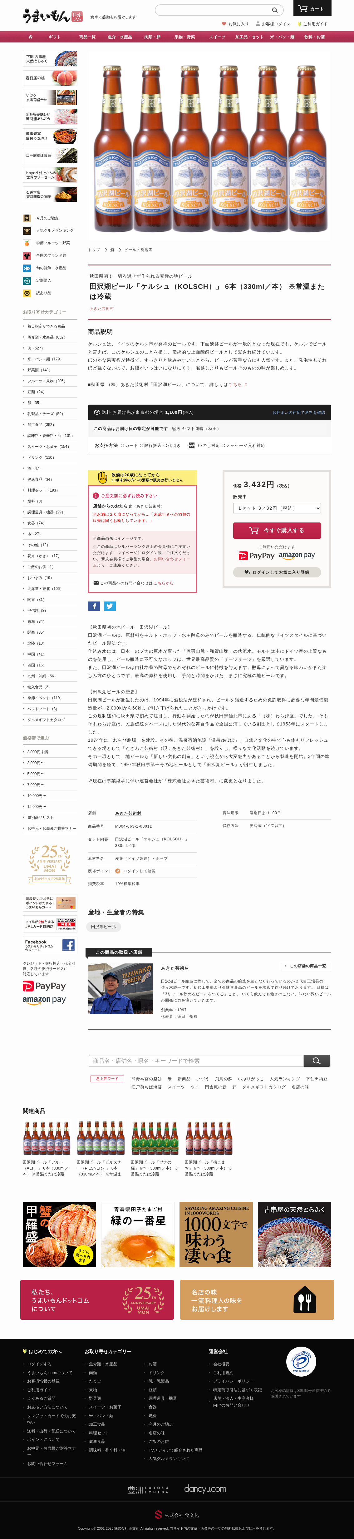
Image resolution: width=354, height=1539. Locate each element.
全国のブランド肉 (51, 255)
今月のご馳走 (47, 218)
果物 (93, 1390)
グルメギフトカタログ (264, 1087)
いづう (202, 1078)
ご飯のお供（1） (41, 567)
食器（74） (37, 523)
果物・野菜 (185, 37)
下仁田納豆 (317, 1078)
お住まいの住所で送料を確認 (299, 412)
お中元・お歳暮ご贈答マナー (51, 828)
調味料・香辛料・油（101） (51, 435)
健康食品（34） (40, 479)
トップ (94, 250)
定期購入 (43, 280)
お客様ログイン (276, 24)
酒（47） (35, 468)
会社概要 (221, 1364)
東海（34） (37, 621)
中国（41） (37, 654)
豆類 (153, 1390)
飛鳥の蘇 (224, 1078)
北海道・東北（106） (45, 588)
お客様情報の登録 (43, 1381)
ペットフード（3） (43, 709)
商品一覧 (87, 37)
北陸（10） (37, 643)
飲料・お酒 (314, 37)
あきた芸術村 (102, 308)
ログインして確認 (139, 871)
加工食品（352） (41, 425)
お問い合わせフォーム (47, 1463)
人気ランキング (285, 1078)
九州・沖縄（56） (42, 676)
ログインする (39, 1364)
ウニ (195, 1087)
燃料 (153, 1415)
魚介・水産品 (120, 37)
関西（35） (37, 632)
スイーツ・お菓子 (105, 1407)
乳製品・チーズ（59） (46, 414)
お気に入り (239, 24)
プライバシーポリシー (233, 1381)
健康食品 (97, 1441)
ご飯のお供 (159, 1441)
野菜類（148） (39, 370)
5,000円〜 (35, 774)
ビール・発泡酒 (138, 250)
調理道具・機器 (163, 1398)
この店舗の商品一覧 (308, 966)
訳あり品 (43, 293)
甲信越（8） (37, 610)
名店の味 (300, 1087)
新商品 (184, 1078)
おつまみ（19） (40, 578)
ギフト (55, 37)
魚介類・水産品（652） (47, 337)
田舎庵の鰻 (216, 1087)
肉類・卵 (152, 37)
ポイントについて (43, 1439)
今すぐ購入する (276, 530)
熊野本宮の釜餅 (146, 1078)
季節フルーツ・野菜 (53, 243)
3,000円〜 (35, 763)
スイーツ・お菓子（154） (49, 446)
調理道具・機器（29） (46, 512)
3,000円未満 (37, 752)
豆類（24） (37, 392)
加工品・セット (249, 37)
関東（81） (37, 599)
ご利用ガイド (315, 24)
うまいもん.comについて (49, 1372)
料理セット (99, 1433)
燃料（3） (36, 501)
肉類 (93, 1372)
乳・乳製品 (159, 1381)
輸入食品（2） (39, 687)
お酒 (153, 1364)
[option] (50, 1148)
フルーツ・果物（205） (47, 381)
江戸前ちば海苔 (146, 1087)
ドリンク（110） (41, 457)
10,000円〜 (37, 796)
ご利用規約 (223, 1372)
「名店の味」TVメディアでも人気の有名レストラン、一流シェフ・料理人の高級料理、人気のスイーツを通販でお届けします (257, 1300)
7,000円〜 (35, 785)
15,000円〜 (37, 806)
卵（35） (35, 403)
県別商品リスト (40, 817)
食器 (153, 1407)
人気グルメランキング (55, 230)
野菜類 (95, 1398)
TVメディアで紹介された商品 (176, 1450)
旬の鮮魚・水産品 (51, 268)
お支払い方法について (47, 1407)
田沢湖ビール (103, 926)
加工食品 (97, 1424)
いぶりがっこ (251, 1078)
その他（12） (38, 545)
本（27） (35, 534)
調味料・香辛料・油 (107, 1450)
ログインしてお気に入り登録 (276, 572)
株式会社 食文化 (182, 1515)
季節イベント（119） (45, 698)
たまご (95, 1381)
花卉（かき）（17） (44, 556)
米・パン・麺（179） (45, 359)
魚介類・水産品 (103, 1364)
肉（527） (36, 348)
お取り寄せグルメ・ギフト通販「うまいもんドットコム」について (97, 1300)
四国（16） (37, 665)
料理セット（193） (43, 490)
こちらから (164, 583)
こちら (235, 384)
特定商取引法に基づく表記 (237, 1390)
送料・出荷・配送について (51, 1431)
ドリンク (157, 1372)
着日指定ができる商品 (46, 326)
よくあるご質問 (41, 1398)
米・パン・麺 (282, 37)
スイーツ (217, 37)
